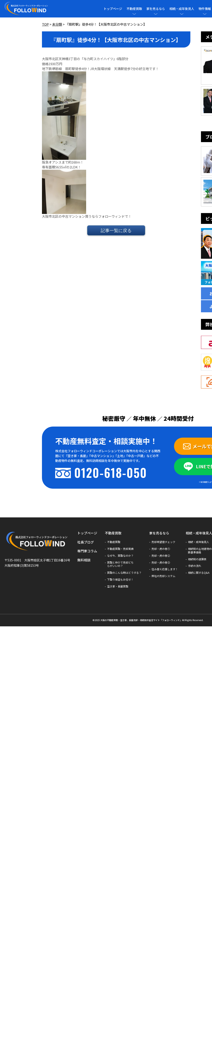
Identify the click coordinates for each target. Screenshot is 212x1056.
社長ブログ (85, 542)
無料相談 (84, 560)
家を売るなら (155, 9)
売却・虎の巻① (160, 549)
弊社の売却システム (163, 576)
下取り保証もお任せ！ (120, 579)
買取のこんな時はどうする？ (124, 572)
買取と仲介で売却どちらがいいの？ (120, 564)
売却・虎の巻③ (160, 562)
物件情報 (205, 9)
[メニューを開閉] (134, 14)
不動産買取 (134, 9)
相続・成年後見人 (181, 9)
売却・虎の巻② (160, 555)
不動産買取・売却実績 (120, 549)
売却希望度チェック (163, 542)
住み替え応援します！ (164, 569)
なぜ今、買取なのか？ (120, 555)
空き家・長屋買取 (117, 586)
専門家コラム (87, 551)
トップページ (113, 8)
